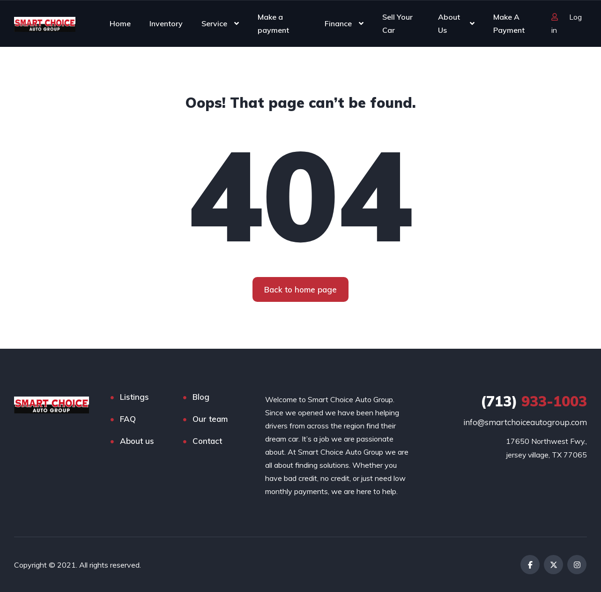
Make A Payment (509, 23)
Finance (338, 23)
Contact (207, 441)
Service (214, 23)
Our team (210, 419)
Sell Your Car (397, 23)
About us (137, 441)
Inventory (166, 23)
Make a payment (273, 23)
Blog (201, 397)
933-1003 (534, 401)
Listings (134, 397)
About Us (449, 23)
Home (120, 23)
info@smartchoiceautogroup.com (525, 422)
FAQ (128, 419)
